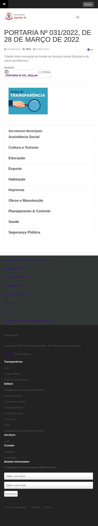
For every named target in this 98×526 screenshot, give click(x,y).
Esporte (15, 169)
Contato (48, 507)
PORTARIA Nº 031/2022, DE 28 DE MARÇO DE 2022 (47, 36)
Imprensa (16, 190)
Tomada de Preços (14, 285)
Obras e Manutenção (26, 200)
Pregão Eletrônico (13, 268)
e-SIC (7, 368)
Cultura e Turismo (23, 147)
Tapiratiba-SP (11, 335)
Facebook (9, 452)
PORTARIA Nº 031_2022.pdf (21, 75)
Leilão (6, 312)
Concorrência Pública (16, 277)
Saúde (14, 222)
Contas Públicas (12, 374)
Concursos (9, 303)
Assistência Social (24, 137)
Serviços (35, 507)
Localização (10, 457)
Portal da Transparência (16, 379)
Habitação (17, 179)
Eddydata (9, 354)
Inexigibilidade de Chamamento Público (28, 259)
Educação (17, 158)
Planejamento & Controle (29, 211)
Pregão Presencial (14, 294)
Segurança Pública (24, 232)
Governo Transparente (15, 507)
